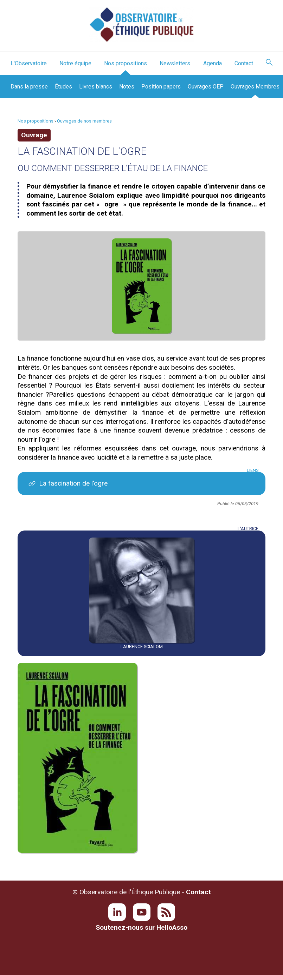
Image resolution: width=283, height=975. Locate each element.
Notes (126, 86)
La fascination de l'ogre (73, 483)
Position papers (161, 86)
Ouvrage (34, 135)
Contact (243, 63)
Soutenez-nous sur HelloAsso (141, 927)
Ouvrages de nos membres (84, 121)
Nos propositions (125, 63)
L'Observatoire (29, 63)
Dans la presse (29, 86)
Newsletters (175, 63)
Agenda (212, 63)
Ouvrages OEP (206, 86)
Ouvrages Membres (255, 86)
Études (63, 86)
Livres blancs (95, 86)
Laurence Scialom (142, 646)
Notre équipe (75, 63)
